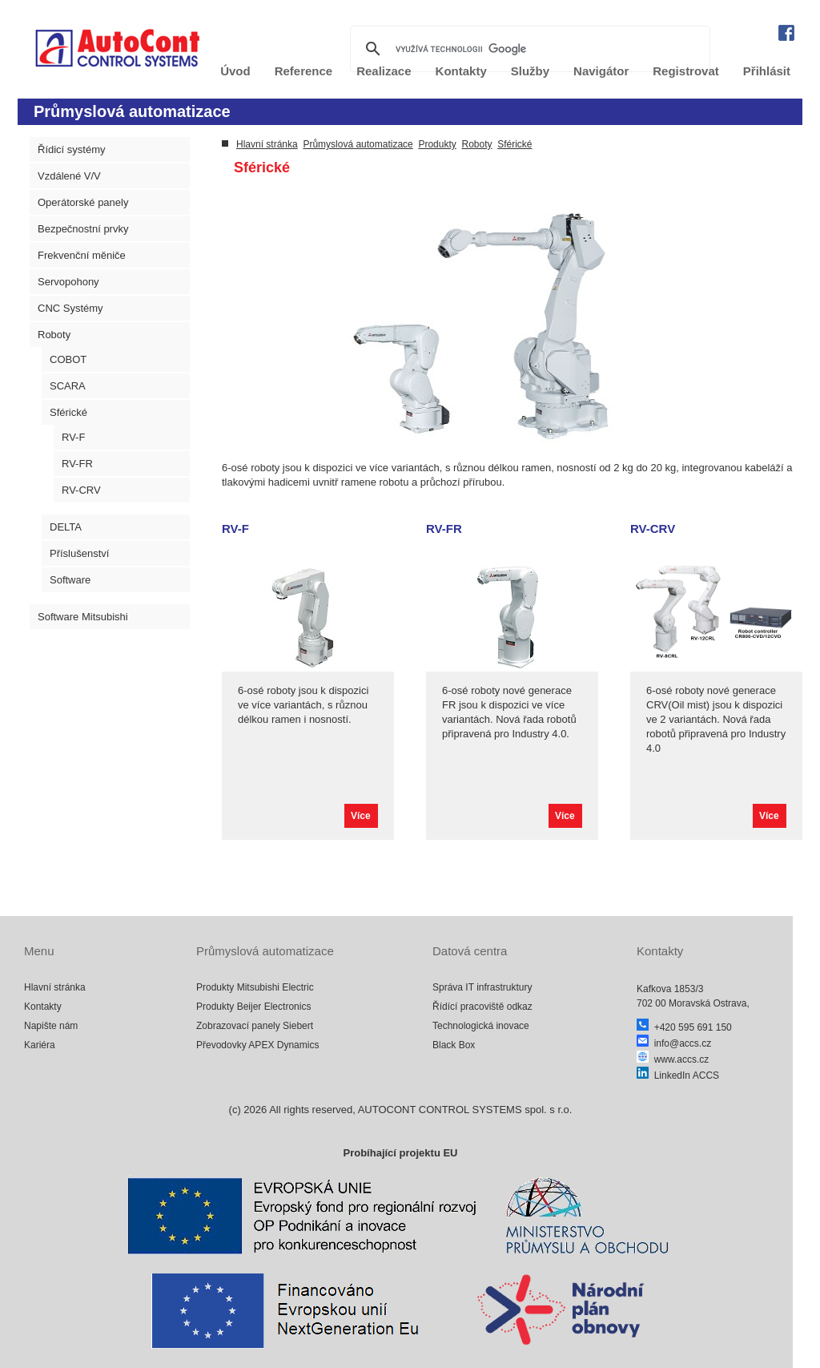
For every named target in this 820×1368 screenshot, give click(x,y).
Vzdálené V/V (69, 176)
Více (361, 815)
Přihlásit (766, 71)
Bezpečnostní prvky (83, 229)
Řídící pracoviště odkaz (482, 1006)
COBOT (68, 359)
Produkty (437, 144)
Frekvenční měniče (82, 255)
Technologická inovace (480, 1025)
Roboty (54, 335)
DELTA (66, 527)
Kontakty (43, 1006)
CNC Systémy (70, 308)
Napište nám (51, 1025)
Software (70, 580)
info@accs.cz (674, 1043)
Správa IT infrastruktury (482, 987)
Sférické (68, 412)
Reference (304, 71)
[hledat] (528, 49)
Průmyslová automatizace (357, 144)
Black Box (453, 1045)
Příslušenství (79, 553)
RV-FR (77, 464)
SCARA (68, 386)
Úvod (235, 71)
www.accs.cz (673, 1059)
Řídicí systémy (72, 149)
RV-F (73, 437)
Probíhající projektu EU (400, 1153)
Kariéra (39, 1045)
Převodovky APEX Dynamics (257, 1045)
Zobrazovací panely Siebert (254, 1025)
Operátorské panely (83, 202)
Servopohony (68, 282)
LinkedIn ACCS (678, 1075)
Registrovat (686, 71)
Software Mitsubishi (83, 617)
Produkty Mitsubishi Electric (255, 987)
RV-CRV (81, 490)
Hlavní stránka (267, 144)
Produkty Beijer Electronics (253, 1006)
